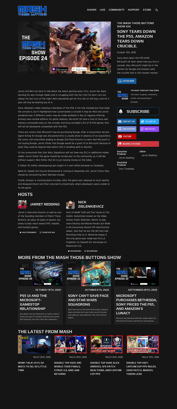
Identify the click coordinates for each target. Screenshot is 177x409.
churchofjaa (48, 232)
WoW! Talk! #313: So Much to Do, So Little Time (32, 366)
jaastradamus (29, 232)
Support (134, 9)
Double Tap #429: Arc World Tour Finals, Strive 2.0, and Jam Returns (68, 368)
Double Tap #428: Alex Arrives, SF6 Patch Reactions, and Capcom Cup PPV (105, 368)
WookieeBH (75, 251)
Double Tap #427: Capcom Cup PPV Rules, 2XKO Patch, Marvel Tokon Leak (141, 368)
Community (117, 9)
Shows (91, 9)
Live (102, 9)
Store (147, 9)
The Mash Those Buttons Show (145, 91)
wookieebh (92, 251)
